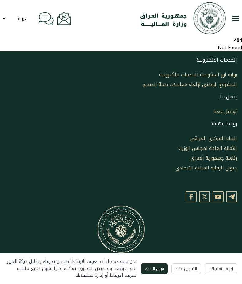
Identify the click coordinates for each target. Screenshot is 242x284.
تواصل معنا (225, 111)
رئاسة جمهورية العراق (213, 158)
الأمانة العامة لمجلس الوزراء (207, 148)
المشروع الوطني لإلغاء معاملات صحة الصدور (190, 84)
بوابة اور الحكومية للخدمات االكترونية (198, 74)
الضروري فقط (186, 268)
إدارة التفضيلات (221, 268)
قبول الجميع (154, 268)
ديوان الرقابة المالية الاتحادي (206, 167)
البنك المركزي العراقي (213, 138)
